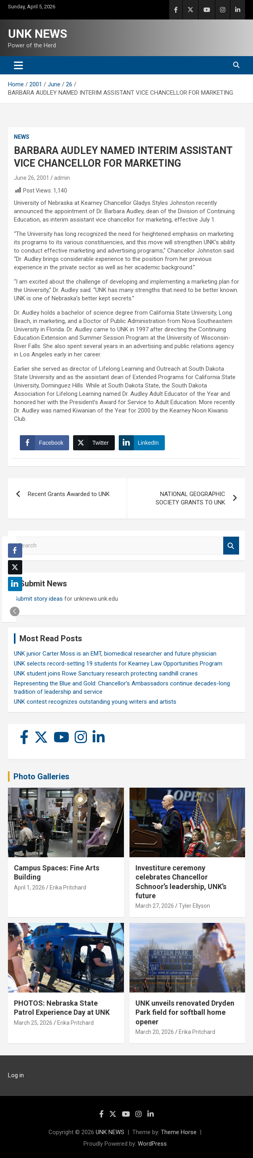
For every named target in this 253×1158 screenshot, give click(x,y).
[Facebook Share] (44, 442)
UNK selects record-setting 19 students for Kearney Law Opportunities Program (118, 663)
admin (62, 178)
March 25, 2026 (33, 1023)
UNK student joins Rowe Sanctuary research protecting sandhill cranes (106, 673)
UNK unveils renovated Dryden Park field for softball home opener (184, 1012)
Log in (16, 1075)
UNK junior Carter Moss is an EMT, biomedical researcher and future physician (115, 653)
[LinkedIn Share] (142, 442)
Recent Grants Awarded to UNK (69, 494)
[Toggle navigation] (18, 65)
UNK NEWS (37, 34)
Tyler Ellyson (194, 906)
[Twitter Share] (93, 442)
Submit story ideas (38, 598)
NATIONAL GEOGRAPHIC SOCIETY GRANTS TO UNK (190, 498)
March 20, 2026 (154, 1032)
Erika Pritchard (68, 887)
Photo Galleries (42, 776)
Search (231, 546)
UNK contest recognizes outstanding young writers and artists (95, 701)
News (21, 137)
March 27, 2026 (154, 906)
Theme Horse (179, 1132)
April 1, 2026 (29, 887)
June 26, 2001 (31, 178)
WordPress (152, 1143)
